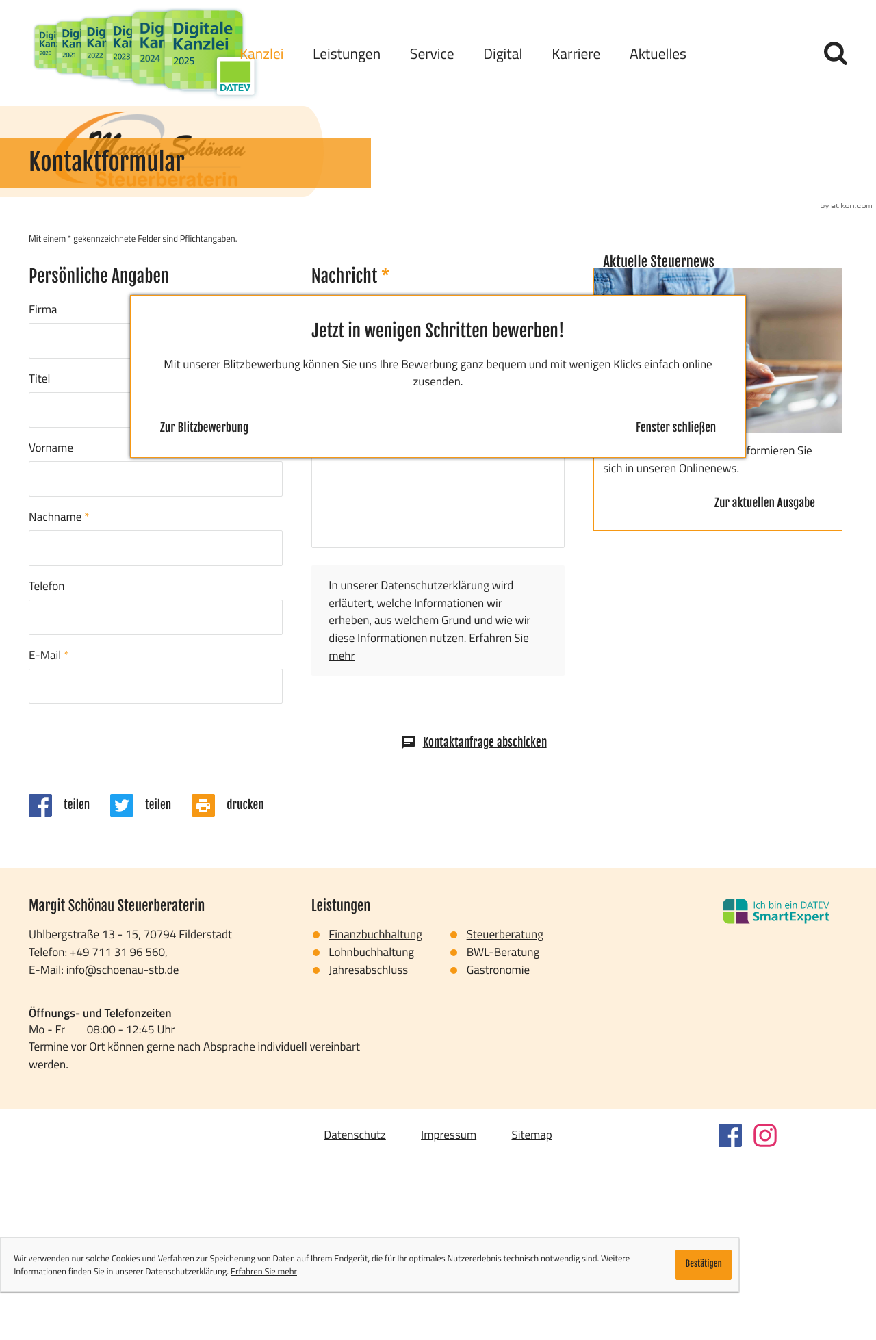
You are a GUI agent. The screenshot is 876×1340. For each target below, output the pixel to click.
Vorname (51, 626)
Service (432, 53)
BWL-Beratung (503, 1131)
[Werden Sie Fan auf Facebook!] (730, 1314)
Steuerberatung (505, 1113)
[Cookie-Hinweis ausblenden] (703, 1265)
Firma (43, 488)
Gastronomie (498, 1149)
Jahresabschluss (368, 1149)
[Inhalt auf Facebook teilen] (69, 984)
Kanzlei (261, 53)
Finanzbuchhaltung (375, 1113)
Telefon (46, 765)
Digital (502, 53)
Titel (39, 557)
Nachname (59, 696)
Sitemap (531, 1314)
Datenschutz (355, 1314)
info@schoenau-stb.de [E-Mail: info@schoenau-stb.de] (122, 1149)
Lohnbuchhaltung (371, 1131)
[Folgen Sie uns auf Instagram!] (765, 1314)
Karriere (576, 53)
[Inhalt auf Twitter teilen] (151, 984)
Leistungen (347, 53)
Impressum (448, 1314)
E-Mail (48, 834)
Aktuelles (658, 53)
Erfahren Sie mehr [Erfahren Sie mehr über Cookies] (264, 1271)
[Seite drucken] (238, 984)
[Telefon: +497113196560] (119, 1131)
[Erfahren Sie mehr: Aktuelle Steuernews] (765, 683)
